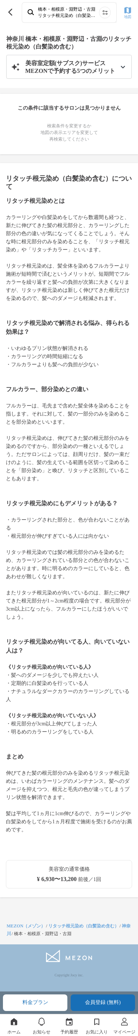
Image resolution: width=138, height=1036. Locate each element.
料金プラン (35, 1002)
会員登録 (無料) (103, 1002)
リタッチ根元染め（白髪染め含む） (83, 926)
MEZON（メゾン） (26, 926)
